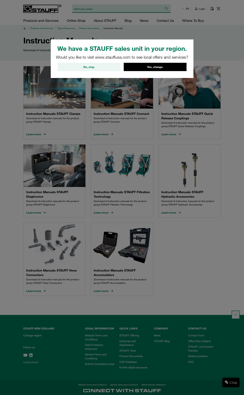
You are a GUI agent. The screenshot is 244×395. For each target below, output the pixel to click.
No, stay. (89, 67)
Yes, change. (155, 67)
